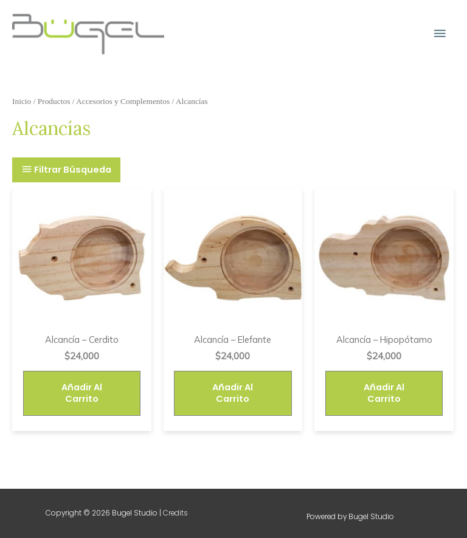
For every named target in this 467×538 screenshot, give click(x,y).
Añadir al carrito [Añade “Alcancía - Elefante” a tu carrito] (232, 393)
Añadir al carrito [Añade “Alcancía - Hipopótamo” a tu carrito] (384, 393)
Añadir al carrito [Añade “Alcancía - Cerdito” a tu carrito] (81, 393)
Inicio (21, 101)
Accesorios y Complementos (123, 101)
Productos (54, 101)
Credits (175, 513)
